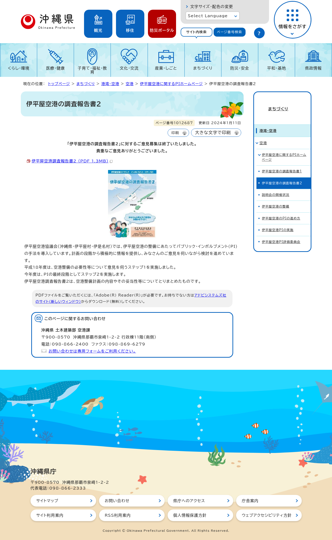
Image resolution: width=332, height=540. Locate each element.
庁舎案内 (250, 501)
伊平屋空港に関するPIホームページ (171, 84)
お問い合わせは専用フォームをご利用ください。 (92, 351)
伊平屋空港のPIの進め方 (281, 210)
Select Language (208, 16)
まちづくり (203, 68)
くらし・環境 (19, 68)
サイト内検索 (196, 32)
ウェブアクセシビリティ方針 (267, 515)
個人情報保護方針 (190, 515)
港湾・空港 (110, 84)
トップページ (59, 84)
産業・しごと (166, 68)
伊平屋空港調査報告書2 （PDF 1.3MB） (72, 161)
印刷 (175, 133)
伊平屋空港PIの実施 (278, 221)
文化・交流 (129, 68)
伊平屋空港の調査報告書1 (282, 163)
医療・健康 (55, 68)
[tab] (197, 32)
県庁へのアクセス (189, 501)
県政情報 (313, 68)
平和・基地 (276, 68)
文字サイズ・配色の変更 (211, 6)
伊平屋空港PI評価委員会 (281, 233)
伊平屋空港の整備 (275, 198)
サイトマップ (47, 501)
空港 (130, 84)
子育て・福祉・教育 (92, 70)
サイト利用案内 (50, 515)
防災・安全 (239, 68)
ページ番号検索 (229, 32)
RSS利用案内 (118, 515)
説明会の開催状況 (275, 186)
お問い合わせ (117, 501)
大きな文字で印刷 (213, 132)
